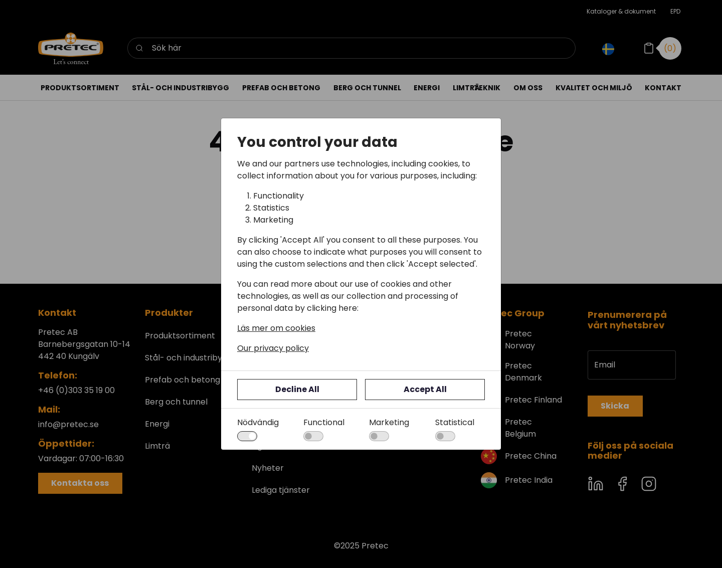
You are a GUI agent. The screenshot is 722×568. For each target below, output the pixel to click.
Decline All (297, 389)
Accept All (425, 389)
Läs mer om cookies (276, 328)
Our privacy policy (273, 348)
